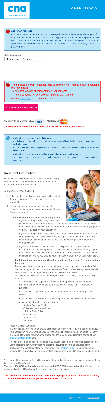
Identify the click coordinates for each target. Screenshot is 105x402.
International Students (20, 338)
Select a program (13, 55)
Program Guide (67, 348)
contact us (25, 98)
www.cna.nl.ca (93, 398)
